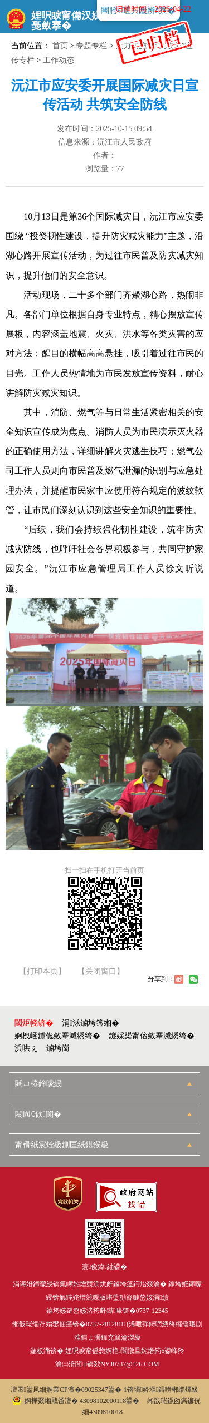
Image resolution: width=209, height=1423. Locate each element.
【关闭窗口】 (100, 972)
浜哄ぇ (26, 1048)
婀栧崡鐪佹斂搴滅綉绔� (57, 1036)
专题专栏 (91, 46)
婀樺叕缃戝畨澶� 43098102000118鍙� (76, 1401)
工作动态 (58, 60)
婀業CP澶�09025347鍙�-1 (86, 1390)
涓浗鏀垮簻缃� (90, 1023)
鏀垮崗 (58, 1048)
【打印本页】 (42, 972)
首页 (60, 46)
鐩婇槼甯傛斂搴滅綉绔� (152, 1036)
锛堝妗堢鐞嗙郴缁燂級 (163, 1390)
